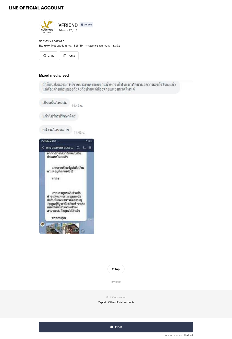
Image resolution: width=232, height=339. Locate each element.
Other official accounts (121, 302)
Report (102, 302)
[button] (69, 55)
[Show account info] (86, 24)
